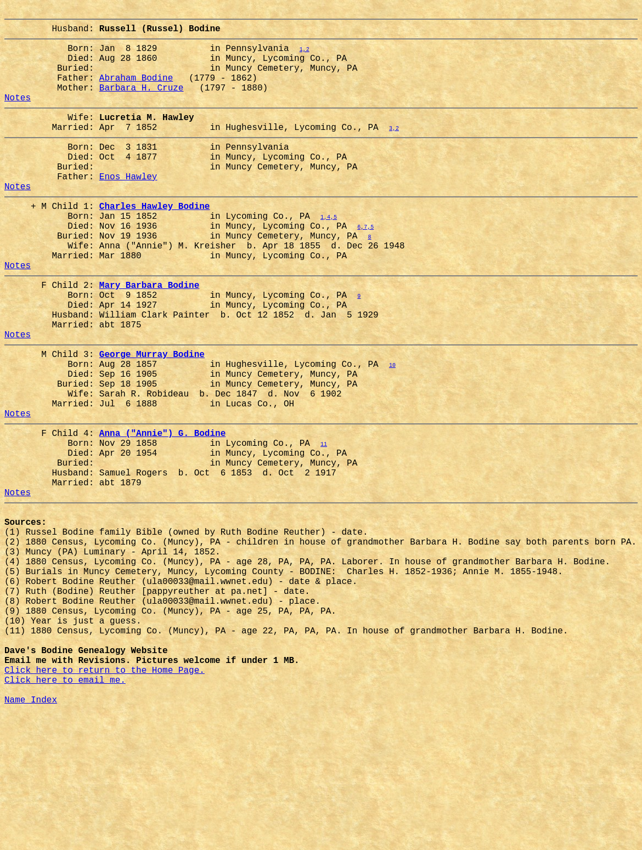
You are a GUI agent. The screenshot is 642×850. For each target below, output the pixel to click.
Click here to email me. (65, 811)
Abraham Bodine (136, 90)
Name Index (30, 835)
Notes (17, 115)
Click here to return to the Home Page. (104, 799)
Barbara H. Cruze (141, 103)
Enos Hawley (128, 207)
